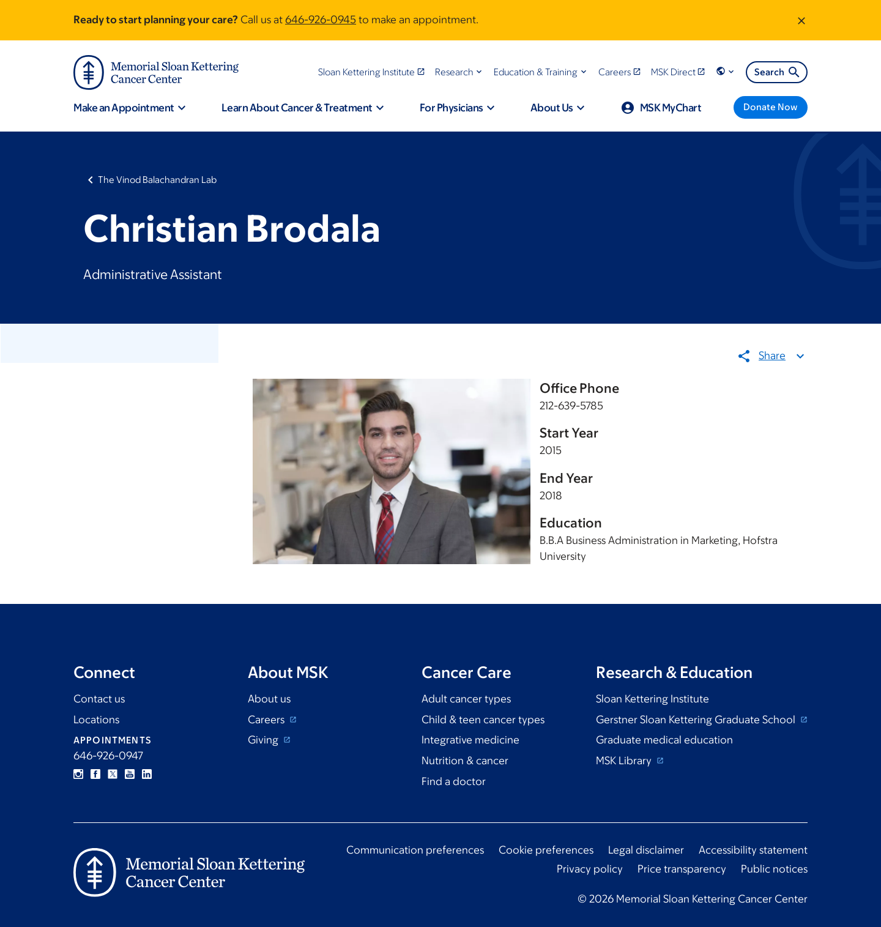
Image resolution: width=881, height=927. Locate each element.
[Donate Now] (771, 107)
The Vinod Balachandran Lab (157, 179)
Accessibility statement (753, 850)
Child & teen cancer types (483, 719)
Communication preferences (415, 850)
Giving (264, 740)
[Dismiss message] (801, 20)
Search (777, 72)
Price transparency (682, 869)
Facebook (95, 774)
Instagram (78, 774)
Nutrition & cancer (465, 760)
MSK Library (625, 760)
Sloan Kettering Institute (652, 699)
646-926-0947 (108, 756)
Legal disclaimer (646, 850)
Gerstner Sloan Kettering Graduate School (697, 719)
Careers (267, 719)
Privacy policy (590, 869)
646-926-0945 (320, 19)
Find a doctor (454, 781)
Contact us (99, 699)
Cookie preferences (546, 850)
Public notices (774, 869)
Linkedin (147, 774)
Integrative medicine (470, 740)
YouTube (130, 774)
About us (269, 699)
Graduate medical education (664, 740)
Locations (96, 719)
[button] (460, 72)
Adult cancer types (466, 699)
